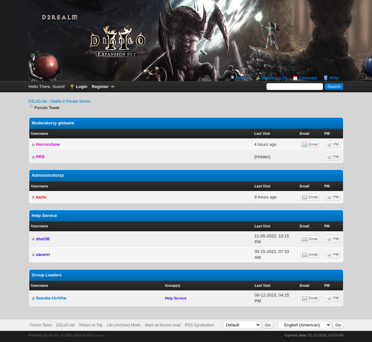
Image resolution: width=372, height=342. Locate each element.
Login (81, 86)
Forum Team (41, 325)
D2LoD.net (65, 325)
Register (100, 86)
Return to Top (91, 325)
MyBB (54, 335)
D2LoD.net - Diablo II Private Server (60, 101)
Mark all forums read (162, 325)
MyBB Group (93, 335)
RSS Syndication (199, 325)
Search (243, 77)
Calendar (308, 77)
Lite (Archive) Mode (124, 325)
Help (334, 77)
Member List (274, 77)
